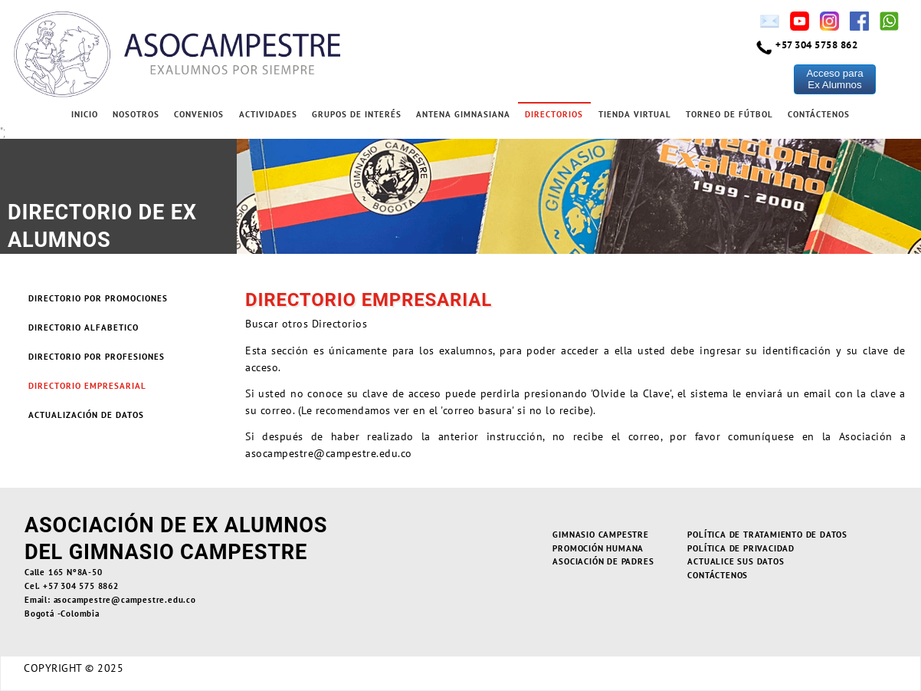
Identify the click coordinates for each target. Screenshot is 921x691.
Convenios (199, 114)
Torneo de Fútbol (729, 114)
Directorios (554, 114)
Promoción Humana (598, 548)
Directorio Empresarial (87, 385)
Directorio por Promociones (98, 298)
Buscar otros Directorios (306, 324)
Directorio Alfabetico (83, 327)
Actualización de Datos (86, 415)
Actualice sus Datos (735, 561)
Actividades (268, 114)
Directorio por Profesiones (96, 356)
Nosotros (136, 114)
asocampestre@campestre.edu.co (328, 453)
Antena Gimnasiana (463, 114)
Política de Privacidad (741, 548)
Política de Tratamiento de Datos (767, 534)
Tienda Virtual (634, 114)
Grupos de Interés (357, 114)
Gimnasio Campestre (600, 534)
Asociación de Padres (603, 561)
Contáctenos (819, 114)
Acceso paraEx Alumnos (834, 78)
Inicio (84, 114)
